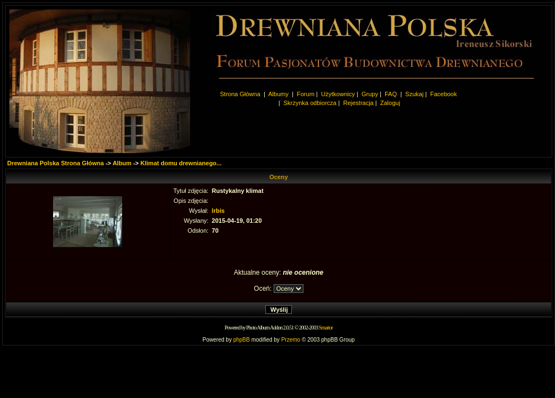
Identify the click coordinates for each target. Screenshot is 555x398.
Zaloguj (390, 103)
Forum (306, 94)
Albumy (279, 94)
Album (122, 163)
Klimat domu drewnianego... (181, 163)
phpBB (241, 340)
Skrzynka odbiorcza (310, 103)
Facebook (443, 94)
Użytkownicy (338, 94)
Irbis (218, 210)
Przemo (290, 340)
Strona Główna (240, 94)
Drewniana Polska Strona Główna (55, 163)
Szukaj (414, 94)
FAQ (391, 94)
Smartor (325, 327)
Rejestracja (358, 103)
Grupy (370, 94)
